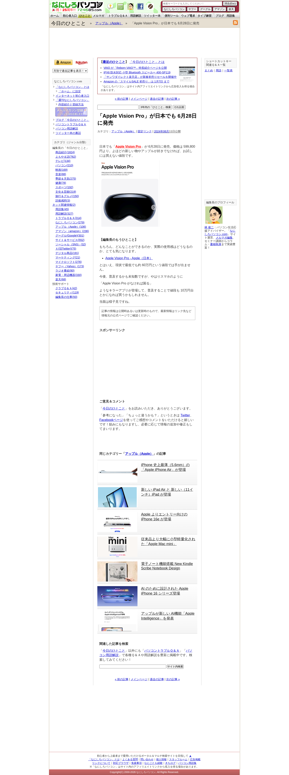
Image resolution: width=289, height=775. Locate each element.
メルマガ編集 (224, 237)
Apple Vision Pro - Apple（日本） (129, 258)
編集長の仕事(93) (66, 296)
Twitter (185, 415)
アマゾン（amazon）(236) (72, 231)
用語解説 (135, 15)
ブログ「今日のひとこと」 (72, 119)
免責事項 (136, 763)
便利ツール (172, 15)
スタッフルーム (178, 759)
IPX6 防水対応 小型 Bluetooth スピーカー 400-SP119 (137, 72)
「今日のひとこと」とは (147, 62)
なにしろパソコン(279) (69, 222)
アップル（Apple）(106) (70, 226)
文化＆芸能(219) (65, 191)
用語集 (230, 15)
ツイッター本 (152, 15)
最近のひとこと (114, 62)
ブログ (220, 15)
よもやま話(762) (65, 156)
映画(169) (61, 169)
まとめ (209, 70)
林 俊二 (209, 227)
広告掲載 (195, 759)
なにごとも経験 (153, 763)
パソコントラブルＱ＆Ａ (161, 650)
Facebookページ (111, 420)
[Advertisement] (144, 43)
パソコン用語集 (187, 763)
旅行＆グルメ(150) (67, 196)
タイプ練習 (204, 15)
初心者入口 (70, 15)
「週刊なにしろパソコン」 (72, 100)
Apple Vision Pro (128, 146)
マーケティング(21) (67, 257)
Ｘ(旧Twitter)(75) (65, 248)
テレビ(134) (62, 161)
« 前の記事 (121, 98)
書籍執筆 (215, 244)
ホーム (54, 15)
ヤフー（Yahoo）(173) (69, 266)
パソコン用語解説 (67, 128)
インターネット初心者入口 (72, 95)
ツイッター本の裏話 (68, 133)
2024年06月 (161, 131)
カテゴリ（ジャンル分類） (71, 142)
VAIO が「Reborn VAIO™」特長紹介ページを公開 (135, 67)
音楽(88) (60, 174)
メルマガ (98, 15)
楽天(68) (60, 279)
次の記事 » (173, 98)
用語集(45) (62, 209)
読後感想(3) (62, 200)
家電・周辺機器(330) (68, 275)
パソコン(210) (64, 165)
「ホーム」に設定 (69, 91)
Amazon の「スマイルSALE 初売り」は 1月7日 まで (136, 81)
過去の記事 (157, 98)
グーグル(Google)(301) (69, 235)
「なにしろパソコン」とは (72, 87)
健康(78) (60, 182)
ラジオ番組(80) (64, 270)
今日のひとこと (68, 23)
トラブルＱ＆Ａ (118, 15)
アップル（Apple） (109, 23)
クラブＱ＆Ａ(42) (66, 288)
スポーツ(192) (64, 187)
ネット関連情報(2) (63, 204)
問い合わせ (147, 759)
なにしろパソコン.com (68, 81)
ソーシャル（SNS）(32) (70, 244)
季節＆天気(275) (65, 178)
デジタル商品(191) (67, 253)
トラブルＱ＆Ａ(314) (68, 218)
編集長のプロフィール (220, 202)
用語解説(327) (64, 213)
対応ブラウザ (121, 763)
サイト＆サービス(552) (69, 240)
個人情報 (161, 759)
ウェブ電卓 (188, 15)
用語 (218, 70)
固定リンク (145, 131)
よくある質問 (130, 759)
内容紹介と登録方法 (71, 104)
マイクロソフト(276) (68, 261)
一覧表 (228, 70)
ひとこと (85, 15)
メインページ (139, 98)
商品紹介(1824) (65, 152)
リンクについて (101, 763)
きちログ (170, 763)
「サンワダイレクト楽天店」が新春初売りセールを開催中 (140, 76)
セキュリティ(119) (67, 292)
